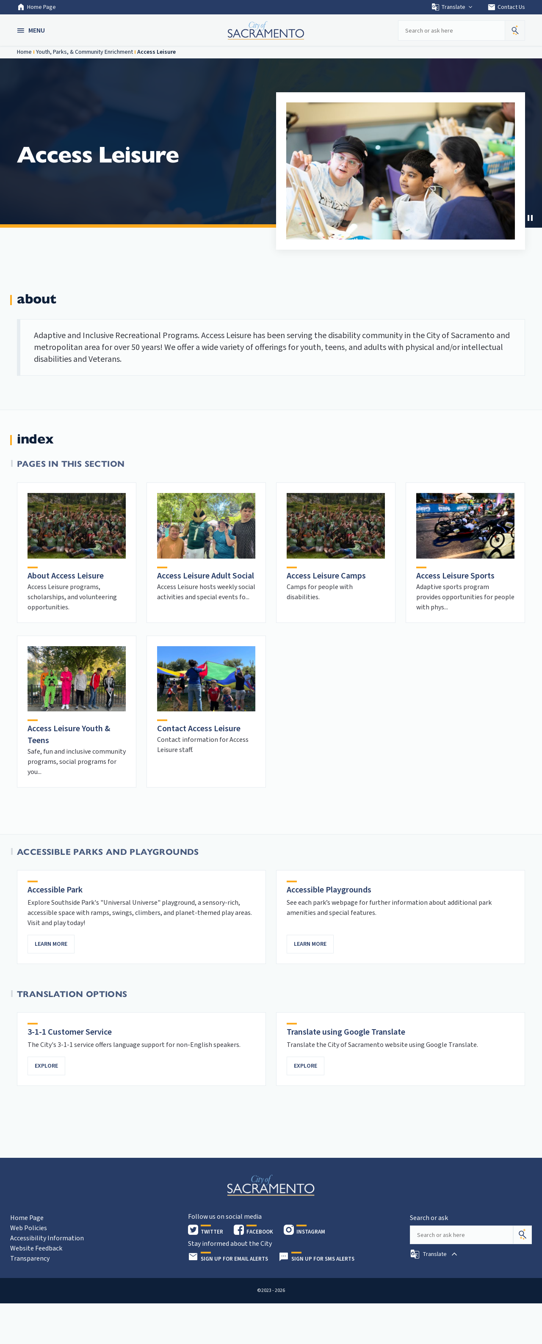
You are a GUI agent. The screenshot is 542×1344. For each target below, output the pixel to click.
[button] (31, 30)
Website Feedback (36, 1248)
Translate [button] (452, 7)
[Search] (522, 1235)
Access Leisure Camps (326, 576)
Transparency (30, 1258)
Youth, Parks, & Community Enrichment (84, 52)
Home (24, 52)
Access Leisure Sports (455, 576)
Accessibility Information (47, 1238)
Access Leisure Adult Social (205, 576)
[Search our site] (451, 30)
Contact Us (506, 7)
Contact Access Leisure (199, 729)
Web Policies (28, 1228)
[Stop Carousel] (530, 218)
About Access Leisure (66, 576)
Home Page (36, 7)
